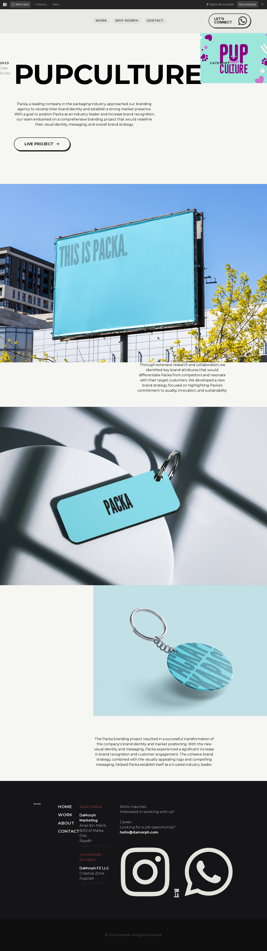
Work (65, 814)
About (66, 823)
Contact (68, 831)
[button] (20, 4)
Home (65, 806)
